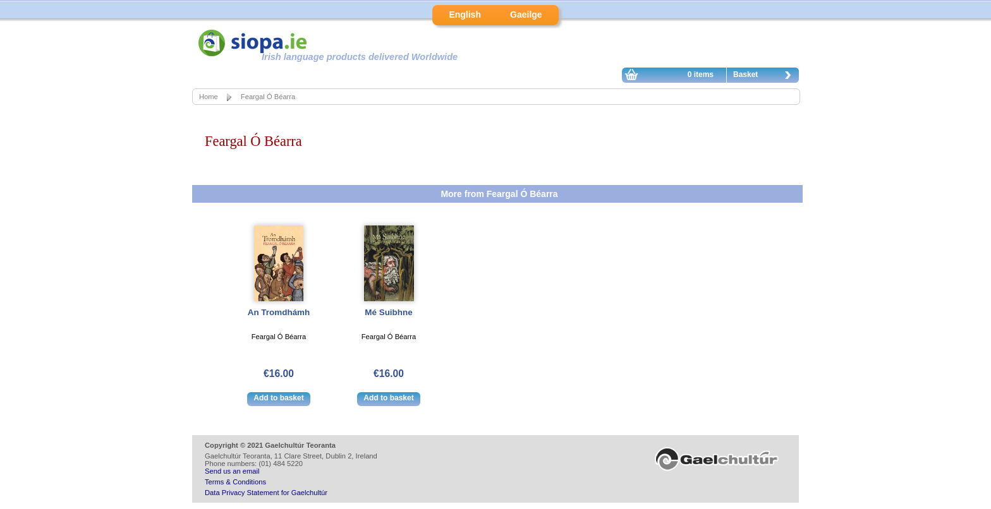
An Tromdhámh (279, 312)
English (465, 14)
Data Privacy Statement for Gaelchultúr (266, 492)
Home (208, 96)
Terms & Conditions (235, 482)
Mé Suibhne (388, 312)
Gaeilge (526, 14)
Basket (765, 76)
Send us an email (232, 471)
